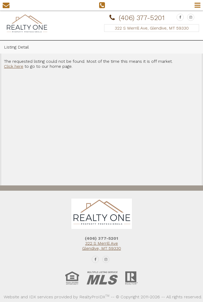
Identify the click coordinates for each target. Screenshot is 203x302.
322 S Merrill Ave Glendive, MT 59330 (101, 246)
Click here (13, 66)
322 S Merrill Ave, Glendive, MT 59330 (152, 28)
